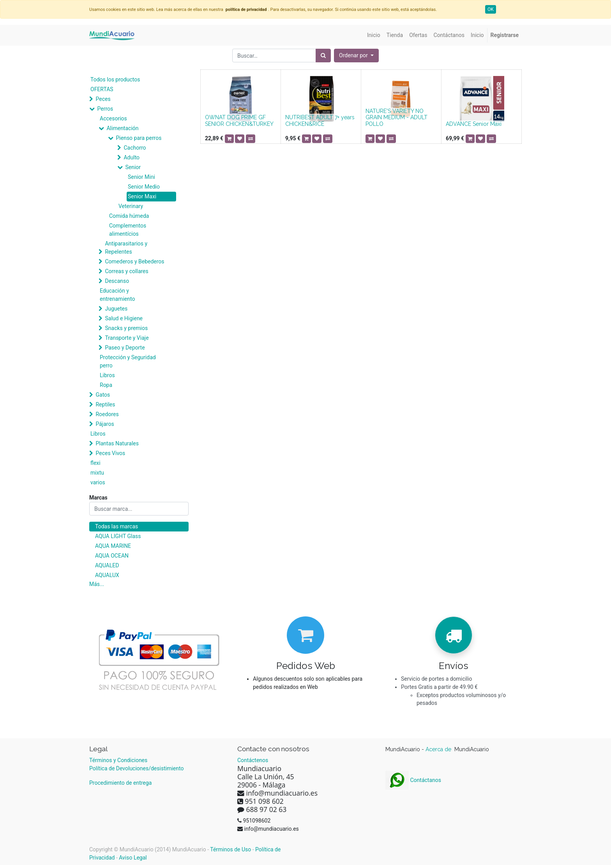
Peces (102, 99)
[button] (356, 55)
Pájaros (104, 424)
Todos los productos (115, 79)
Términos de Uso (230, 849)
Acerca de (439, 749)
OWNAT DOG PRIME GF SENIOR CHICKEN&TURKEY (239, 120)
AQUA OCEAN (112, 556)
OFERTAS (101, 89)
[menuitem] (373, 35)
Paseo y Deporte (125, 347)
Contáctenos (252, 760)
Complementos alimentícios (127, 229)
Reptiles (105, 404)
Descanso (117, 281)
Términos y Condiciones (118, 760)
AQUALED (107, 565)
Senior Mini (141, 177)
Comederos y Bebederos (134, 261)
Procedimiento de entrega (120, 783)
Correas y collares (126, 271)
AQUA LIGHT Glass (118, 536)
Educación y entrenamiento (117, 295)
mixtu (97, 473)
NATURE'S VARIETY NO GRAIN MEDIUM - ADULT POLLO (396, 117)
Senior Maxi (142, 196)
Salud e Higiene (124, 318)
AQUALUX (107, 575)
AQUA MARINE (113, 546)
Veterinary (130, 206)
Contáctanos (413, 780)
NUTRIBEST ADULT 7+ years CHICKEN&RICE (320, 120)
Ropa (106, 385)
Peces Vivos (110, 453)
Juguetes (116, 308)
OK (490, 9)
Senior (133, 167)
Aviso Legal (133, 857)
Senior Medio (144, 187)
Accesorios (113, 118)
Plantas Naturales (117, 443)
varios (97, 482)
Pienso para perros (138, 138)
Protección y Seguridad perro (128, 361)
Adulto (132, 157)
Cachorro (135, 148)
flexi (95, 463)
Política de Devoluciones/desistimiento (136, 768)
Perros (105, 109)
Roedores (106, 414)
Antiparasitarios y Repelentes (126, 247)
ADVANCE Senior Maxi (474, 124)
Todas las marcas (116, 526)
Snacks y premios (126, 328)
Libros (107, 375)
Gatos (102, 395)
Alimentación (122, 128)
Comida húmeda (129, 216)
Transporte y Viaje (126, 338)
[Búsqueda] (323, 55)
